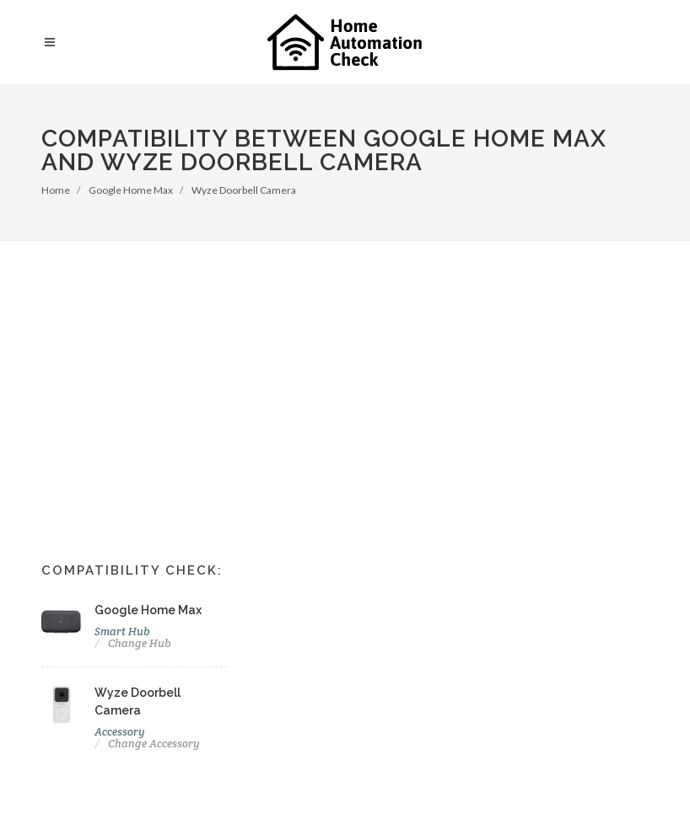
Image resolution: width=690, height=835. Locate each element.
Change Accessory (154, 743)
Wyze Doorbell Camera (243, 190)
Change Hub (139, 643)
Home (55, 190)
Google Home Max (131, 190)
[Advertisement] (345, 367)
